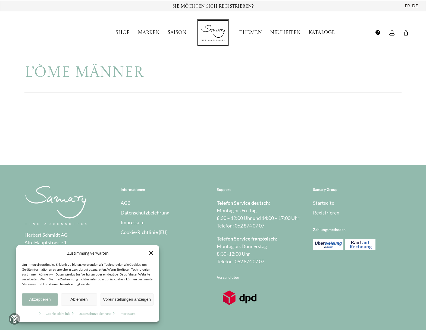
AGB (126, 203)
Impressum (128, 314)
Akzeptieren (40, 299)
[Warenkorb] (406, 33)
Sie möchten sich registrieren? (213, 6)
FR (407, 5)
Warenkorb (132, 282)
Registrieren (326, 213)
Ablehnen (78, 299)
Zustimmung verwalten (14, 319)
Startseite (323, 203)
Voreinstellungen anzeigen (127, 299)
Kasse (127, 272)
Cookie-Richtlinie (58, 314)
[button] (151, 253)
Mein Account (135, 262)
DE (415, 5)
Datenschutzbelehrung (95, 314)
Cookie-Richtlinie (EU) (144, 232)
